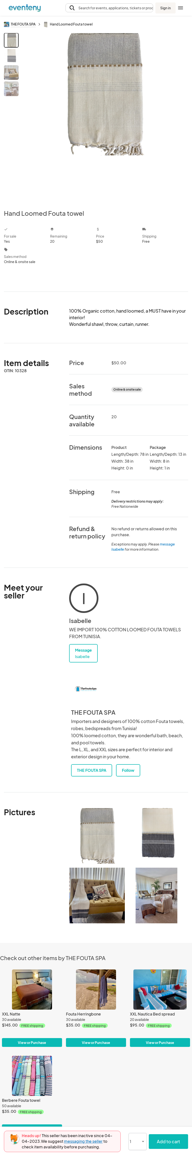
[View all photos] (104, 117)
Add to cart (168, 1141)
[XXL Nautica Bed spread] (160, 989)
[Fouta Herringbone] (96, 989)
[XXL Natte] (32, 989)
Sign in (165, 8)
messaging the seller (83, 1141)
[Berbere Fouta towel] (32, 1076)
